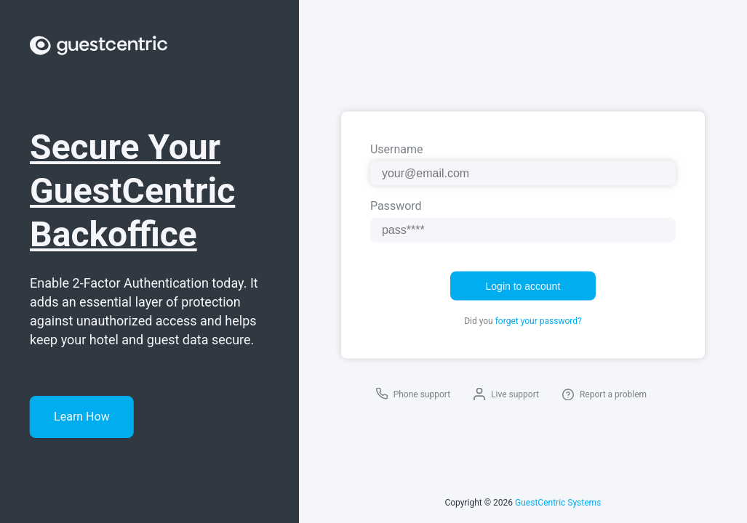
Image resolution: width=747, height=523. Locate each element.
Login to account (523, 286)
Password (396, 206)
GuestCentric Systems (558, 503)
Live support (515, 394)
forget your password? (538, 321)
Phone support (422, 394)
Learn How (82, 416)
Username (396, 149)
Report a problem (613, 394)
